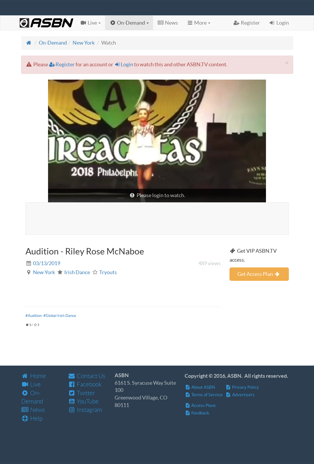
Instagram (85, 409)
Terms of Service (204, 394)
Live (31, 384)
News (33, 409)
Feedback (197, 412)
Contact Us (86, 376)
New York (84, 43)
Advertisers (240, 394)
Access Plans (200, 405)
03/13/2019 (46, 263)
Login (123, 64)
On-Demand (53, 43)
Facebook (85, 384)
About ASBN (200, 387)
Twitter (81, 393)
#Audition (33, 315)
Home (33, 376)
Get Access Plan (258, 274)
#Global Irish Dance (59, 315)
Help (32, 418)
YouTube (83, 401)
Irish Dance (77, 272)
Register (62, 64)
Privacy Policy (242, 387)
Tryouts (108, 272)
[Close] (287, 63)
